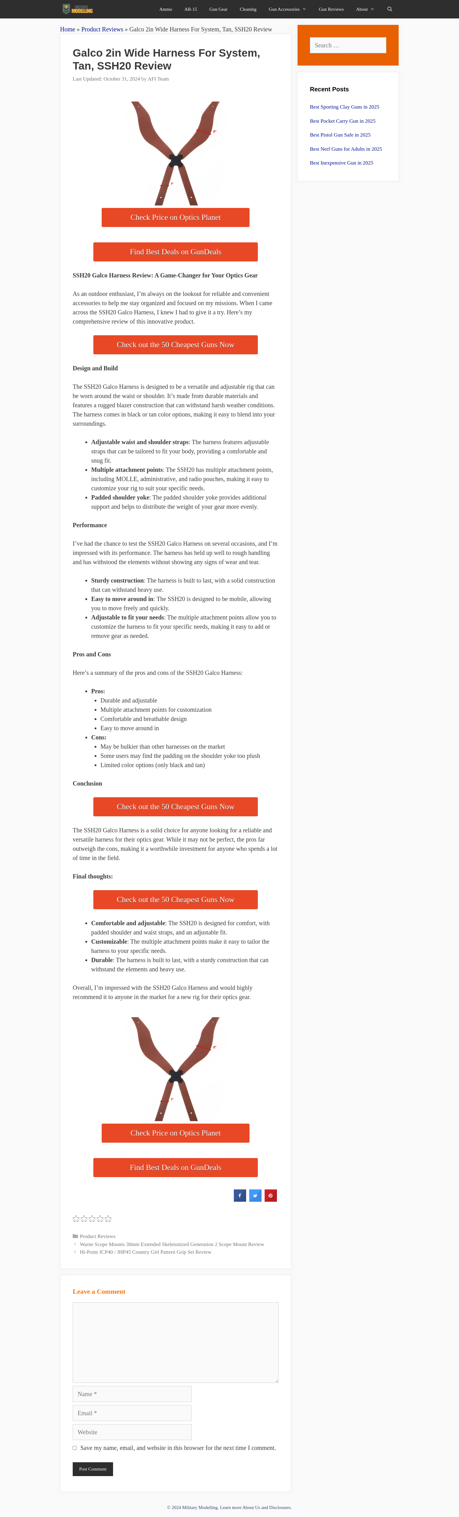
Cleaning (248, 9)
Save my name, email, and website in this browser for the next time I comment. (178, 1447)
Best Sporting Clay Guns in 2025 (344, 107)
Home (67, 29)
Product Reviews (102, 29)
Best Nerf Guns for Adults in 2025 (346, 149)
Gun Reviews (331, 9)
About (368, 9)
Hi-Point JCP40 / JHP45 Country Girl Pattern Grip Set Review (145, 1252)
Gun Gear (218, 9)
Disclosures (280, 1507)
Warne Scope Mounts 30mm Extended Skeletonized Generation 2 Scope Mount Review (172, 1244)
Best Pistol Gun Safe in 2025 (340, 135)
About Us (251, 1507)
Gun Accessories (291, 9)
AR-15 (191, 9)
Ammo (165, 9)
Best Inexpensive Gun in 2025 (341, 163)
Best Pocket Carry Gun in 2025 (343, 121)
